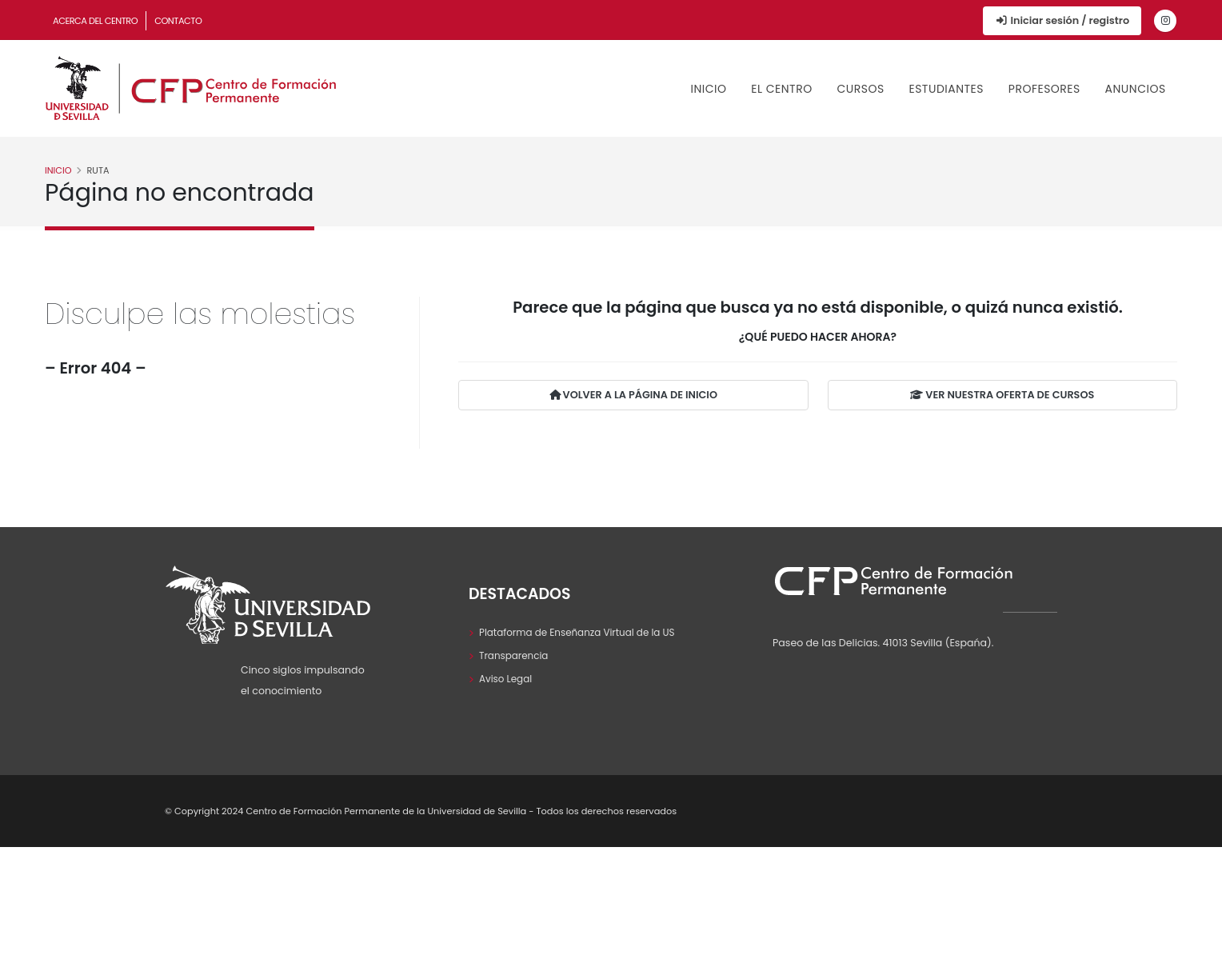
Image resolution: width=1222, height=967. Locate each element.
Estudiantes (946, 89)
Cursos (860, 89)
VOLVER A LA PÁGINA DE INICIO (633, 395)
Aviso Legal (507, 678)
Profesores (1044, 89)
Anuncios (1135, 89)
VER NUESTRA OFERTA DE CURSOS (1002, 395)
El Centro (781, 89)
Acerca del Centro (95, 20)
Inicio (709, 89)
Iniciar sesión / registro (1062, 20)
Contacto (178, 20)
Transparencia (516, 655)
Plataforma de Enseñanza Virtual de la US (582, 632)
